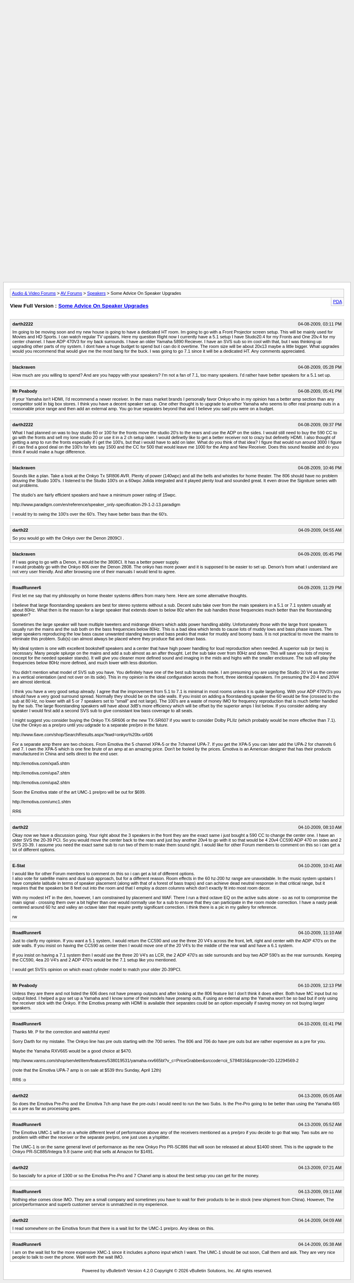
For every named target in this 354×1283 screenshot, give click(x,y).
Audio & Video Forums (34, 293)
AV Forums (71, 293)
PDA (337, 301)
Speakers (96, 293)
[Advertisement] (177, 21)
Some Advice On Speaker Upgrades (103, 306)
